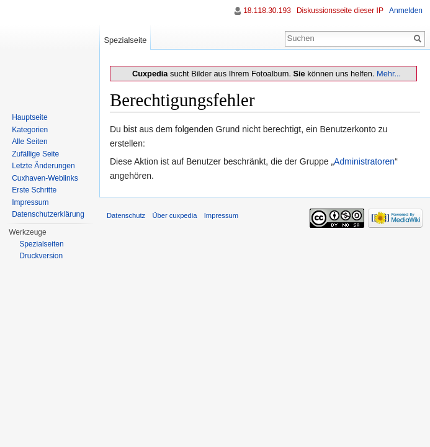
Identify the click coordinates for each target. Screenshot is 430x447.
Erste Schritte (34, 190)
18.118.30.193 (267, 10)
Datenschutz (126, 215)
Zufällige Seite (35, 154)
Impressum (30, 202)
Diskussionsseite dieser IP (340, 10)
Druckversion (41, 255)
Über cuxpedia (174, 215)
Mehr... (389, 73)
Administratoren (364, 161)
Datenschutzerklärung (48, 214)
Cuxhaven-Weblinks (45, 178)
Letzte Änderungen (43, 165)
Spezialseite (125, 40)
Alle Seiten (29, 141)
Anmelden (406, 10)
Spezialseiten (41, 244)
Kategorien (30, 129)
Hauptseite (29, 117)
